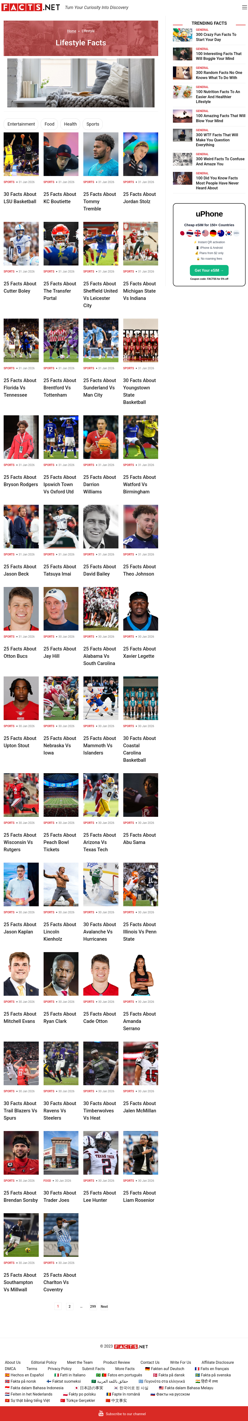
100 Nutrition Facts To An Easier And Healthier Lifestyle (218, 96)
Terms (31, 1368)
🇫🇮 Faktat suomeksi (63, 1381)
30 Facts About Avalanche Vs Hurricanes (99, 932)
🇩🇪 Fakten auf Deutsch (164, 1368)
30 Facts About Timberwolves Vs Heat (99, 1110)
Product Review (116, 1362)
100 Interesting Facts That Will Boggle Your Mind (218, 56)
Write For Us (180, 1362)
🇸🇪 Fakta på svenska (213, 1375)
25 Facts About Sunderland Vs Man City (99, 387)
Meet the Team (80, 1362)
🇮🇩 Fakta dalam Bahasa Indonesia (34, 1388)
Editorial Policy (44, 1362)
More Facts (125, 1368)
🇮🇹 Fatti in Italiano (69, 1375)
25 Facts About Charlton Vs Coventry (60, 1282)
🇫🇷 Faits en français (212, 1368)
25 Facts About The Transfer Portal (60, 291)
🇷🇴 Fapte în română (123, 1394)
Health (70, 124)
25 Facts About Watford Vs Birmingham (139, 484)
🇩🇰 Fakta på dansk (169, 1375)
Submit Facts (93, 1368)
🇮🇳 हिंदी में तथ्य (206, 1381)
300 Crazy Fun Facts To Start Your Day (216, 37)
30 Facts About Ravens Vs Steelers (60, 1110)
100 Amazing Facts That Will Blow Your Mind (221, 118)
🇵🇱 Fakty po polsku (79, 1394)
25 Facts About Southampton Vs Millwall (20, 1282)
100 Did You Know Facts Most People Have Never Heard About (217, 183)
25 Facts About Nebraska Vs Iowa (60, 745)
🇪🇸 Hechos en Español (24, 1375)
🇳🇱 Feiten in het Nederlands (28, 1394)
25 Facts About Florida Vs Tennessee (20, 387)
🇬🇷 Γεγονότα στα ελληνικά (162, 1381)
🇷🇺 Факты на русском (170, 1394)
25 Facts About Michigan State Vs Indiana (139, 291)
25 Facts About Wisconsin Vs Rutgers (20, 842)
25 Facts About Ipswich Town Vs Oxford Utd (60, 484)
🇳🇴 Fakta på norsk (20, 1381)
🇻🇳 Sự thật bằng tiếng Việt (27, 1400)
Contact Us (150, 1362)
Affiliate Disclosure (218, 1362)
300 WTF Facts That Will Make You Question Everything (217, 140)
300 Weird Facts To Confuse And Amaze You (220, 161)
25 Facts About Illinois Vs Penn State (140, 932)
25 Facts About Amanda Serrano (139, 1021)
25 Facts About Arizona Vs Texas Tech (99, 842)
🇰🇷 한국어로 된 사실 (131, 1388)
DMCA (10, 1368)
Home (71, 31)
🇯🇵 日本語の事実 (88, 1388)
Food (49, 124)
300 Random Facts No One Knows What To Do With (219, 75)
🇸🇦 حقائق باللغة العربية (109, 1381)
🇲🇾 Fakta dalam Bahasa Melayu (186, 1388)
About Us (13, 1362)
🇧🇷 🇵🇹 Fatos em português (119, 1375)
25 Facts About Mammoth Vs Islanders (99, 745)
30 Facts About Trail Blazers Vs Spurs (20, 1110)
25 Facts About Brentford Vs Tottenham (60, 387)
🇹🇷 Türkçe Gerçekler (77, 1400)
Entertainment (21, 124)
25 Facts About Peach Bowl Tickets (60, 842)
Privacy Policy (60, 1368)
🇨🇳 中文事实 (116, 1400)
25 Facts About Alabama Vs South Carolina (99, 656)
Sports (92, 124)
